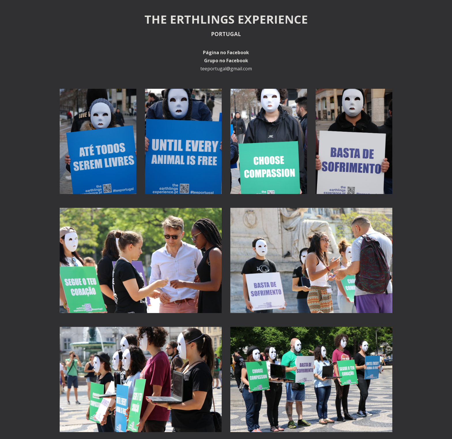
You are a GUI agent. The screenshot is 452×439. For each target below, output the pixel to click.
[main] (226, 41)
